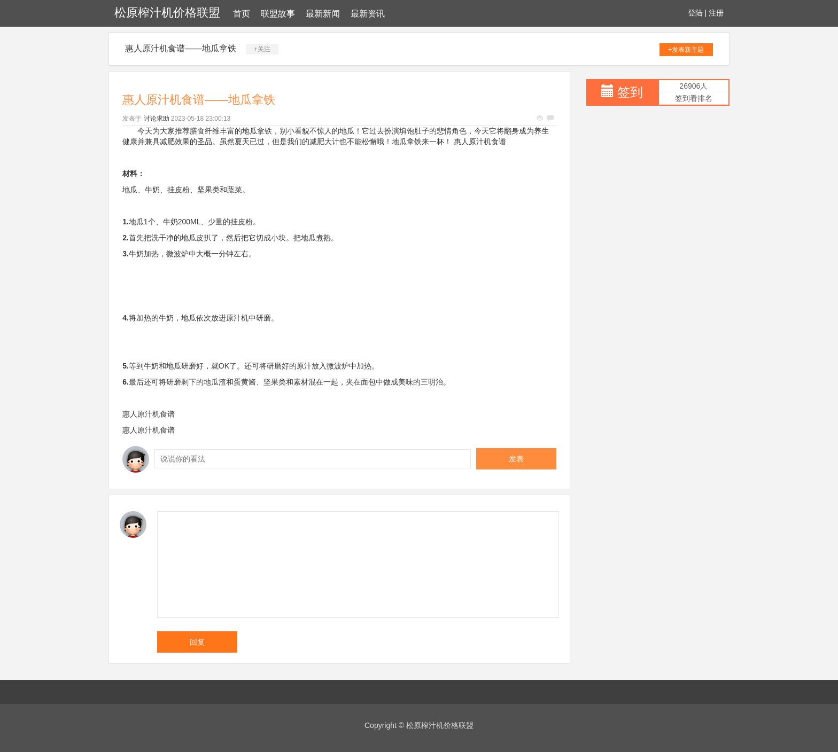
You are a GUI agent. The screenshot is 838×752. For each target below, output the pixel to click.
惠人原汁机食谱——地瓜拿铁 (180, 48)
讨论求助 (156, 118)
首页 (241, 13)
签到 (630, 92)
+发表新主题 (686, 49)
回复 (197, 642)
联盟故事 (278, 13)
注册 (716, 13)
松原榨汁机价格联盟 (167, 12)
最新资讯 (368, 13)
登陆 (695, 13)
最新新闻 (323, 13)
